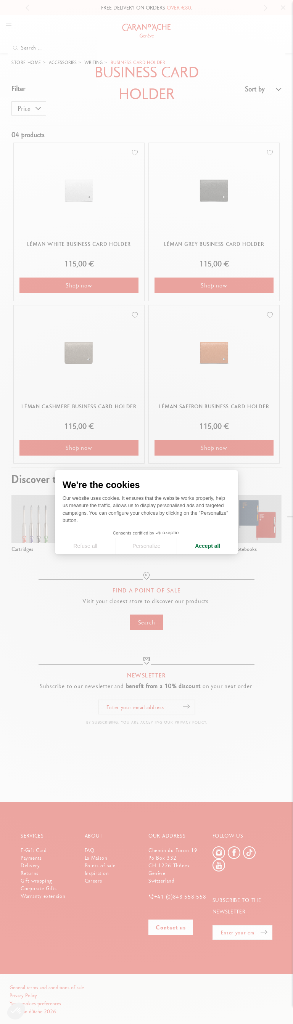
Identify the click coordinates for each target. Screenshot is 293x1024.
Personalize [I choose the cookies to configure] (146, 546)
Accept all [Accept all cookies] (207, 546)
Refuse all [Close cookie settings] (85, 546)
